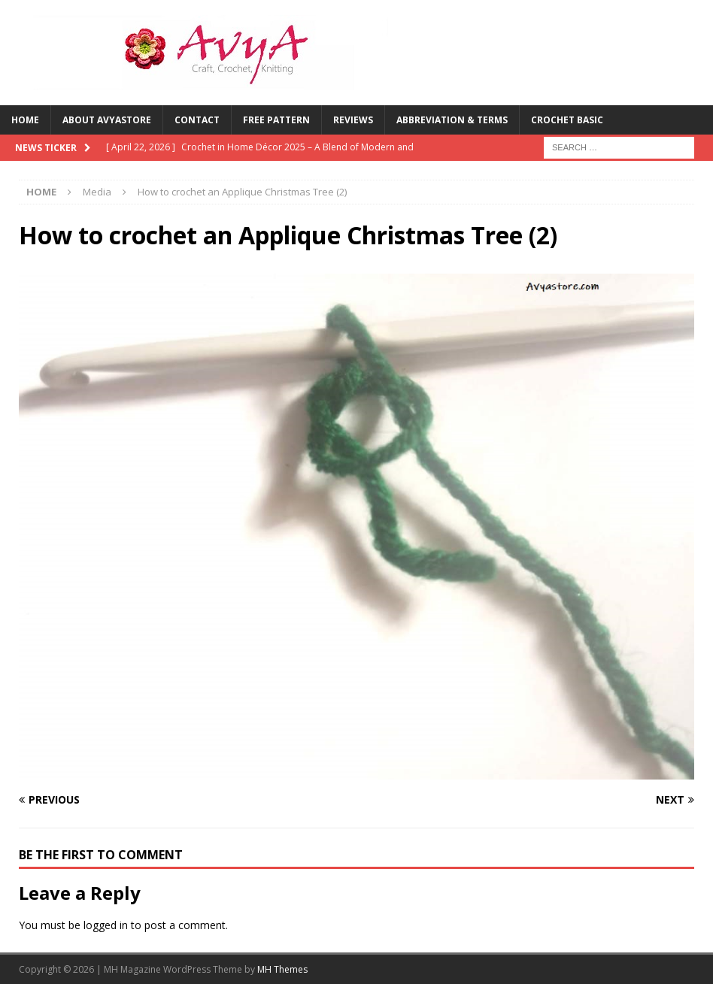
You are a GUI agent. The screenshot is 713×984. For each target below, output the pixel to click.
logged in (105, 925)
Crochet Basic (567, 120)
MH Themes (282, 969)
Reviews (353, 120)
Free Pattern (276, 120)
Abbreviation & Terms (452, 120)
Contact (197, 120)
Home (25, 120)
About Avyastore (106, 120)
